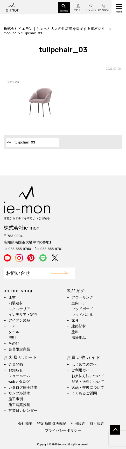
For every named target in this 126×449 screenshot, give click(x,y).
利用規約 (78, 423)
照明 (12, 338)
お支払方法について (87, 376)
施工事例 (15, 399)
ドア (12, 326)
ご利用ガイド (82, 370)
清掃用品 (78, 338)
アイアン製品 (19, 320)
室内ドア (78, 303)
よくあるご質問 (84, 393)
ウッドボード (82, 309)
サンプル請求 (19, 393)
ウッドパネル (82, 314)
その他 (13, 343)
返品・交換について (87, 387)
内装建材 (15, 303)
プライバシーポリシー (63, 430)
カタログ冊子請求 (22, 387)
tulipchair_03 (24, 142)
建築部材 (78, 326)
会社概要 (25, 423)
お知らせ (15, 370)
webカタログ (19, 382)
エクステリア (19, 309)
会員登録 (15, 364)
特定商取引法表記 (51, 423)
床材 (12, 297)
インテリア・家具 (22, 314)
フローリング (82, 297)
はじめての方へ (84, 364)
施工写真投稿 (19, 405)
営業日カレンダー (22, 410)
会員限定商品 (19, 349)
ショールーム (19, 376)
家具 (75, 320)
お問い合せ (18, 273)
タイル (13, 332)
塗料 (75, 332)
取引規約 (97, 423)
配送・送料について (87, 382)
